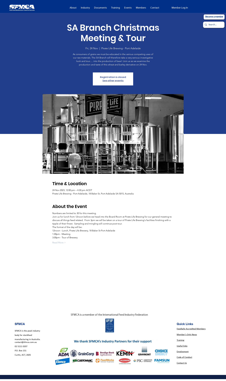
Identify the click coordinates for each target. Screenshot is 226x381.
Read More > (59, 242)
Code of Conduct (184, 357)
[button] (73, 8)
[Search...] (213, 25)
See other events (113, 80)
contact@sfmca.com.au (26, 342)
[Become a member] (214, 16)
